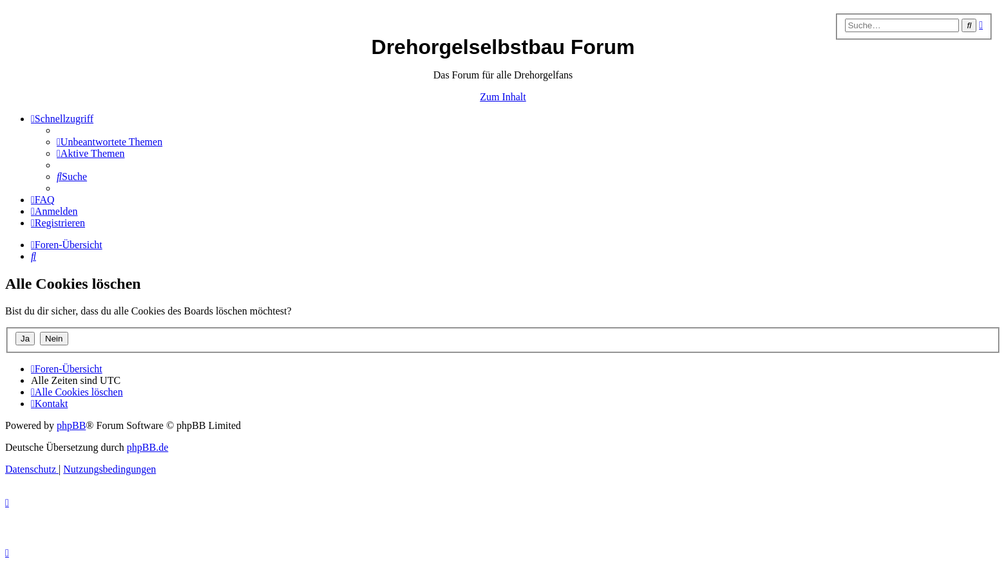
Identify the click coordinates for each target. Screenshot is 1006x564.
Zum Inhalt (503, 96)
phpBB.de (147, 447)
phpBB (71, 425)
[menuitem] (109, 141)
